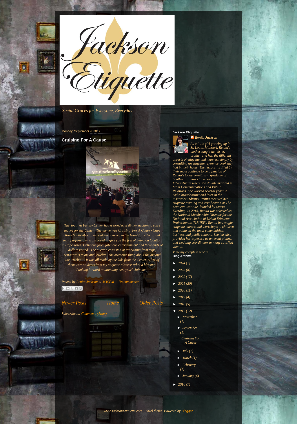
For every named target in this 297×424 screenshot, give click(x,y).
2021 (182, 283)
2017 (182, 311)
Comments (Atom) (94, 313)
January (188, 376)
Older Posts (151, 303)
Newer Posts (74, 303)
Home (113, 303)
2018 (182, 304)
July (185, 351)
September (189, 328)
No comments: (128, 282)
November (189, 317)
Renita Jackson (206, 137)
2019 (182, 297)
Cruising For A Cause (84, 140)
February (188, 365)
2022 (182, 277)
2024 (182, 263)
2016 (182, 384)
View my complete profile (190, 252)
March (187, 358)
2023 (182, 270)
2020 (182, 290)
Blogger (186, 411)
